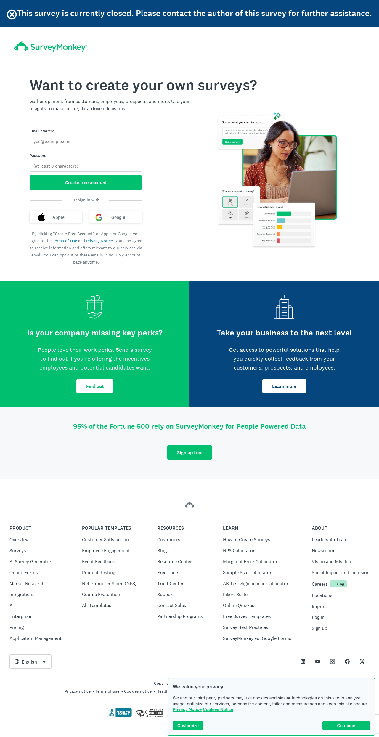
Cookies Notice (218, 709)
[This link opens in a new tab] (303, 661)
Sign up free (189, 452)
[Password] (86, 166)
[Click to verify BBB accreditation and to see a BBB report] (119, 715)
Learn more (284, 386)
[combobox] (30, 661)
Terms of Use (65, 240)
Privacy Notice (187, 709)
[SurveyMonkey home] (50, 46)
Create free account (86, 182)
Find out (95, 386)
